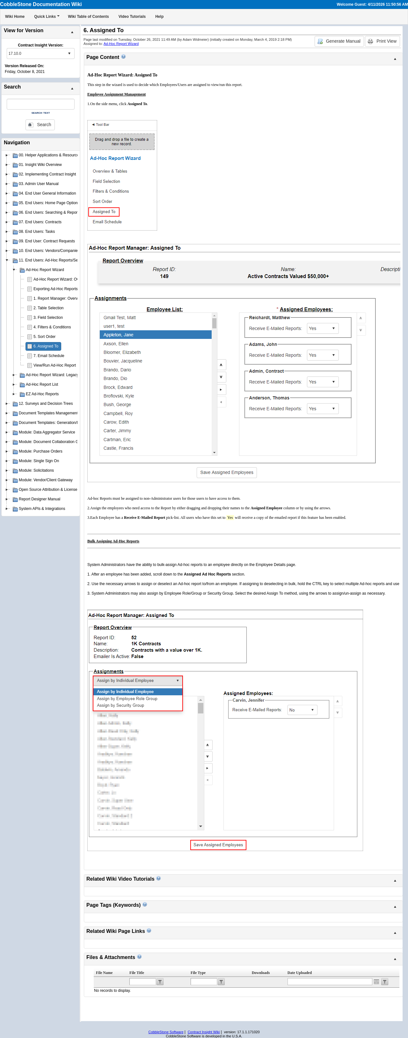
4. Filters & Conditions (52, 327)
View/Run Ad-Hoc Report (54, 365)
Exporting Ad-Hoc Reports (55, 289)
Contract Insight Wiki (204, 1032)
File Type (198, 972)
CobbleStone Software (165, 1032)
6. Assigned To (45, 346)
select (69, 53)
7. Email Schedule (48, 356)
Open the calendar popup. (376, 981)
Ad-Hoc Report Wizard (121, 44)
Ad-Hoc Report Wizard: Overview (61, 279)
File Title (136, 972)
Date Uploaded (300, 972)
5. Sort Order (44, 336)
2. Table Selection (48, 308)
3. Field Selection (48, 317)
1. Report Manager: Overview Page (63, 298)
